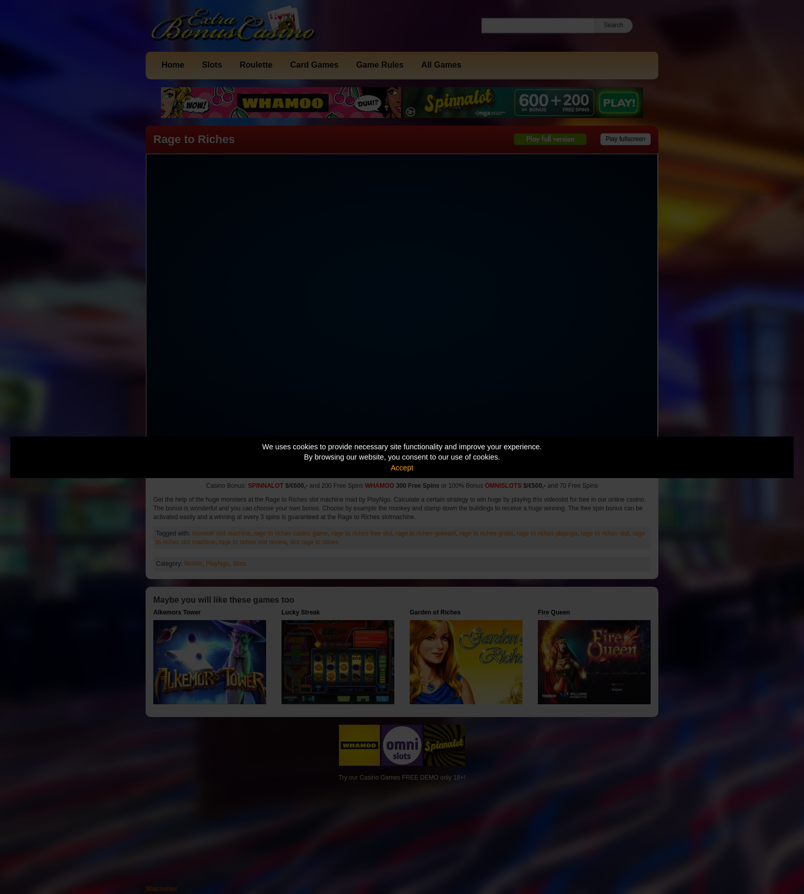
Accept (402, 468)
